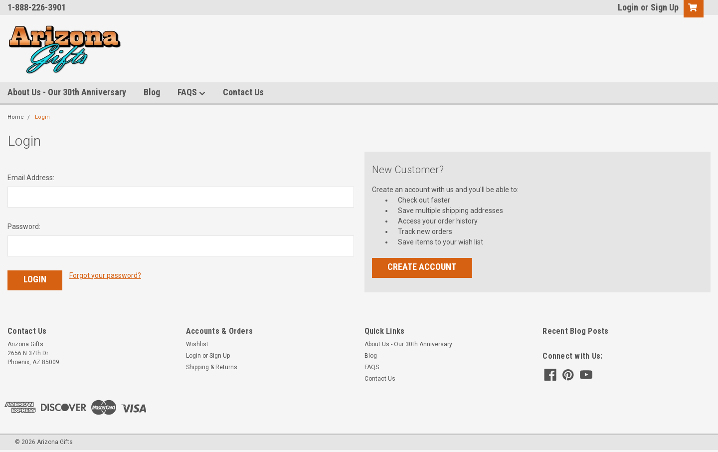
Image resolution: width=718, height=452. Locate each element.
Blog (152, 92)
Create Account (421, 266)
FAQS (191, 92)
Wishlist (197, 344)
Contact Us (243, 92)
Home (15, 117)
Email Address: (30, 178)
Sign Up (665, 7)
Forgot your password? (105, 275)
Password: (23, 226)
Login (628, 7)
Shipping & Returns (211, 367)
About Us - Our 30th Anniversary (66, 92)
